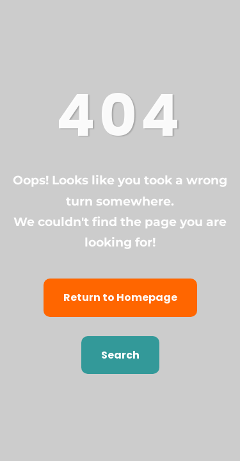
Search (120, 355)
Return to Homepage (120, 297)
